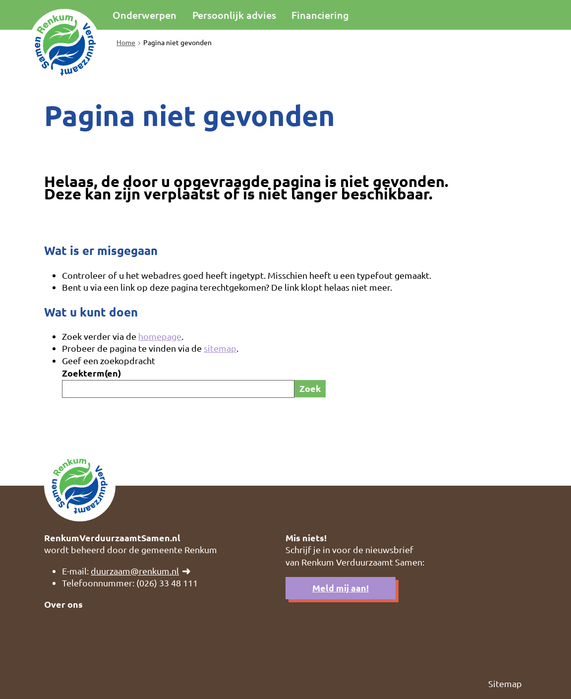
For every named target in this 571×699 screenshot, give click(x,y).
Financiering (320, 14)
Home (125, 42)
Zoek (310, 388)
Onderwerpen (144, 14)
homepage (159, 336)
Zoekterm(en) (91, 373)
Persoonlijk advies (234, 14)
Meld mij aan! (340, 587)
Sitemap (505, 683)
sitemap (220, 348)
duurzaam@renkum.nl (135, 571)
